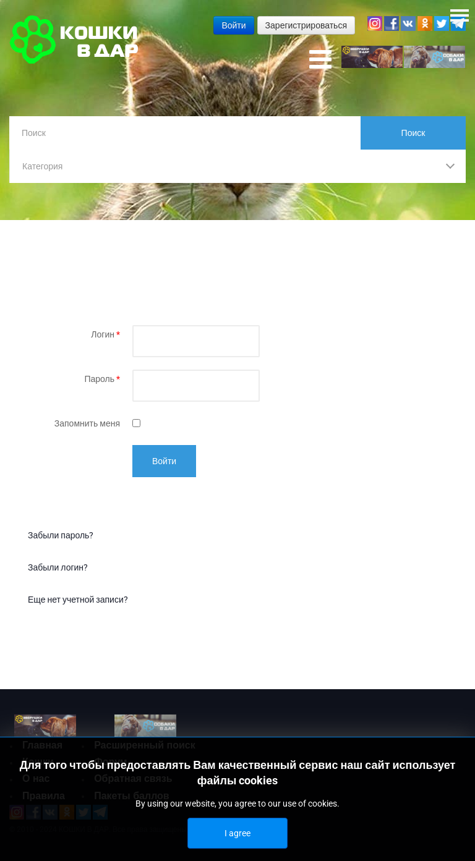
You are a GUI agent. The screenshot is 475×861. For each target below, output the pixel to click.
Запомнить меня (87, 423)
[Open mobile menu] (320, 60)
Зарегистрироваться (306, 25)
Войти (164, 461)
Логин (105, 334)
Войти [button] (233, 25)
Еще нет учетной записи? (78, 599)
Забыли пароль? (60, 535)
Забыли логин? (58, 567)
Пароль (102, 379)
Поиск (413, 133)
